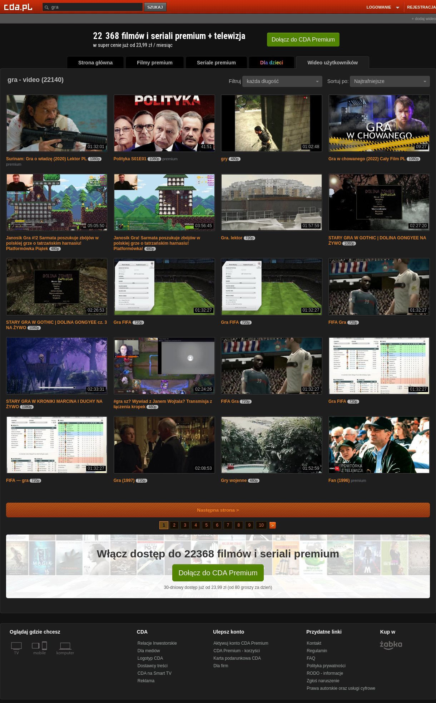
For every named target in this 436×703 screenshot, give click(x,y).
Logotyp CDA (150, 658)
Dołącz (303, 39)
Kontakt (314, 643)
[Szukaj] (92, 7)
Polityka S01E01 (130, 158)
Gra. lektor (231, 237)
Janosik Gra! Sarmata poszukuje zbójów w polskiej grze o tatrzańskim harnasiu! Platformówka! (157, 243)
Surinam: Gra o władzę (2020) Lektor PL (46, 158)
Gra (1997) (124, 480)
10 (261, 525)
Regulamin (317, 650)
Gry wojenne (234, 480)
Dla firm (220, 665)
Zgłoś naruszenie (323, 680)
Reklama (146, 680)
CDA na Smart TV (155, 673)
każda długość (283, 81)
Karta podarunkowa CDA (237, 658)
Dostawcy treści (153, 665)
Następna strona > (213, 510)
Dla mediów (149, 650)
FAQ (311, 658)
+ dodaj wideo (424, 18)
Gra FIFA (123, 322)
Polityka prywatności (326, 665)
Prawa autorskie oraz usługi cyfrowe (341, 688)
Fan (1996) (339, 480)
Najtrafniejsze (390, 81)
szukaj (156, 7)
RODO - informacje (325, 673)
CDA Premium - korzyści (236, 650)
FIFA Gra (337, 322)
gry (224, 158)
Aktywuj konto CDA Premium (240, 643)
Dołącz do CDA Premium (217, 573)
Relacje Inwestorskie (157, 643)
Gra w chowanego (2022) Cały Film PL (367, 158)
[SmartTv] (45, 657)
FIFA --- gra (17, 480)
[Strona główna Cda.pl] (19, 7)
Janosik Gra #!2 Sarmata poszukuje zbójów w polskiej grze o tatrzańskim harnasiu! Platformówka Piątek (52, 243)
